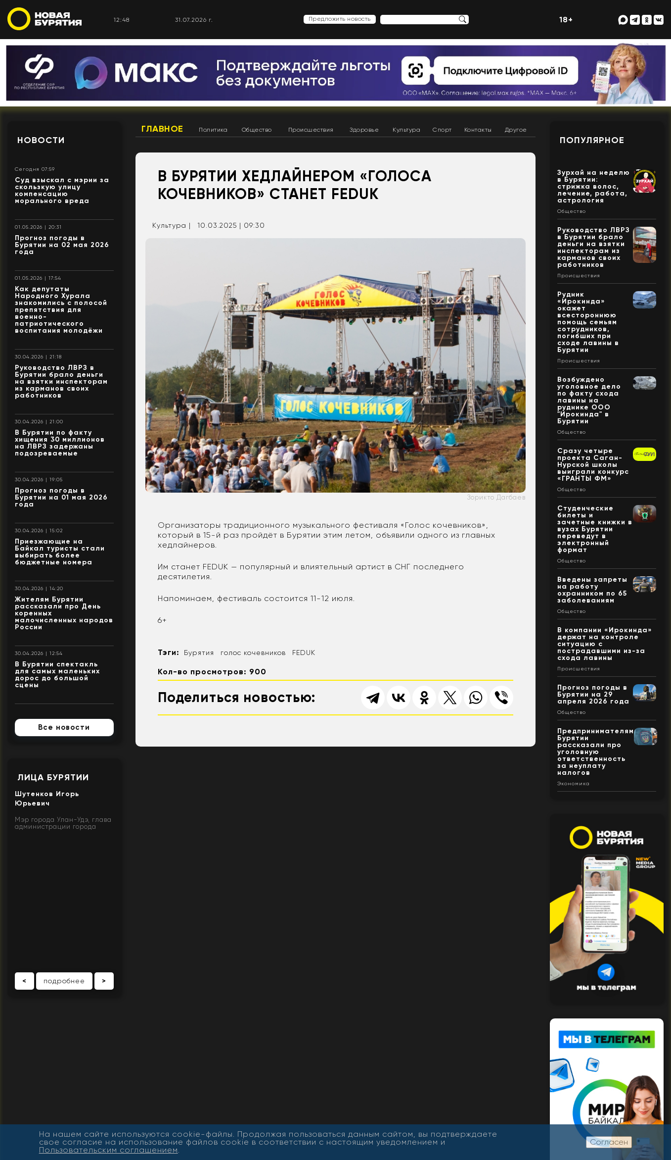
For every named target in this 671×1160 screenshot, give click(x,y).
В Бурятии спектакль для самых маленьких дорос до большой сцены (57, 674)
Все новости (64, 727)
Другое (516, 129)
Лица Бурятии (53, 777)
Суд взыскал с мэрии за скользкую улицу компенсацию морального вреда (62, 190)
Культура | (171, 225)
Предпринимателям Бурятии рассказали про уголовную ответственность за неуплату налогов (595, 752)
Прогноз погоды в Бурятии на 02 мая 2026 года (62, 245)
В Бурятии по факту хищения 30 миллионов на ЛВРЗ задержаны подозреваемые (60, 442)
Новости (41, 140)
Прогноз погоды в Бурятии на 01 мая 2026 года (61, 497)
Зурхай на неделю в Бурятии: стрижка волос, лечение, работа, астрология (593, 186)
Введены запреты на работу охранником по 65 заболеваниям (592, 590)
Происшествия (311, 129)
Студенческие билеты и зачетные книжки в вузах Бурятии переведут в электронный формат (594, 529)
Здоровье (364, 129)
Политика (213, 129)
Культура (406, 129)
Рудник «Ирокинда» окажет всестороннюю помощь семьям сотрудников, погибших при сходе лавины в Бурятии (588, 322)
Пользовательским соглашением (108, 1150)
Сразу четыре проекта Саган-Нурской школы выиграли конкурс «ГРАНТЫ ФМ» (593, 465)
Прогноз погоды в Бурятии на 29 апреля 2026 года (593, 694)
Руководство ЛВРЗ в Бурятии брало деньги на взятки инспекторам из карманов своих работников (61, 381)
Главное (162, 128)
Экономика (573, 783)
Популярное (592, 140)
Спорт (442, 129)
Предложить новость (340, 18)
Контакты (478, 129)
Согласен (609, 1142)
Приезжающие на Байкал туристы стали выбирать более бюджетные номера (60, 551)
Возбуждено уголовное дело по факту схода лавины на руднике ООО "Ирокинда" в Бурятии (589, 400)
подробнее (64, 981)
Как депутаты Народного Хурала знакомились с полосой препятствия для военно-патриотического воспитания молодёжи (61, 310)
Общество (257, 129)
